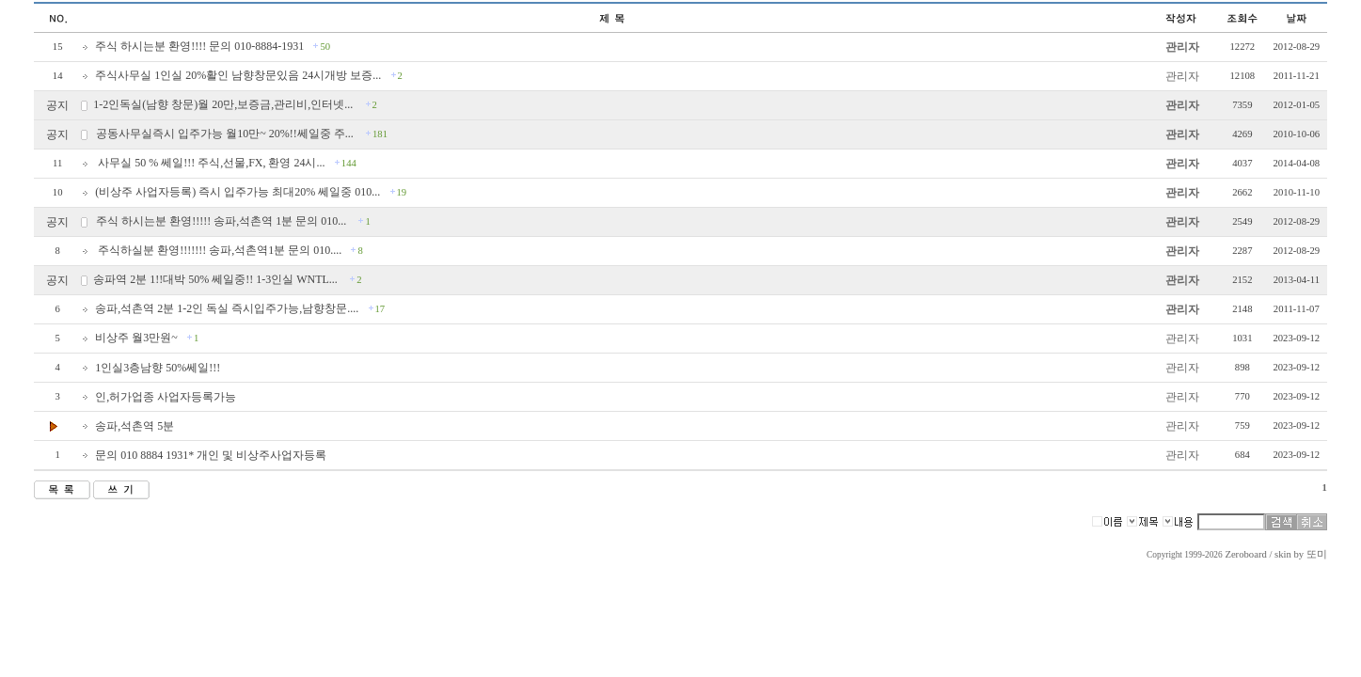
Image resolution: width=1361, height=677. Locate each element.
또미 (1316, 554)
